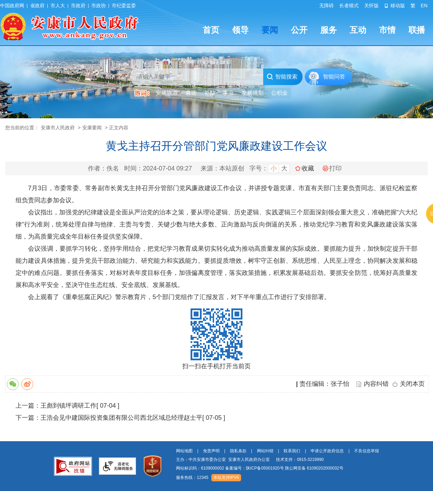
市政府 (78, 5)
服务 (328, 30)
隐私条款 (238, 450)
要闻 (269, 30)
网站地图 (184, 450)
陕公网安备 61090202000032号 (314, 468)
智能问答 (334, 77)
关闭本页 (412, 383)
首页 (211, 30)
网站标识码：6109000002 (259, 468)
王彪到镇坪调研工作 (68, 405)
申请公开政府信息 (327, 450)
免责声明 (211, 450)
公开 (299, 30)
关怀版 (371, 5)
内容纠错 (376, 383)
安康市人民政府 (58, 127)
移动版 (394, 5)
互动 (358, 30)
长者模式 (349, 5)
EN (424, 5)
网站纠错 (265, 450)
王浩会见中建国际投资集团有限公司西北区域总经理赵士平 (121, 417)
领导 (240, 30)
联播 (416, 30)
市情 (387, 30)
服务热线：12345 (192, 477)
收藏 (308, 168)
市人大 (57, 5)
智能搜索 (282, 76)
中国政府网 (12, 5)
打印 (332, 168)
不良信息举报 (366, 450)
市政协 (98, 5)
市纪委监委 (124, 5)
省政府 (37, 5)
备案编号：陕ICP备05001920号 (254, 468)
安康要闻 (92, 127)
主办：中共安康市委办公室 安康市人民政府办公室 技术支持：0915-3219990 (250, 459)
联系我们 (292, 450)
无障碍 (326, 5)
